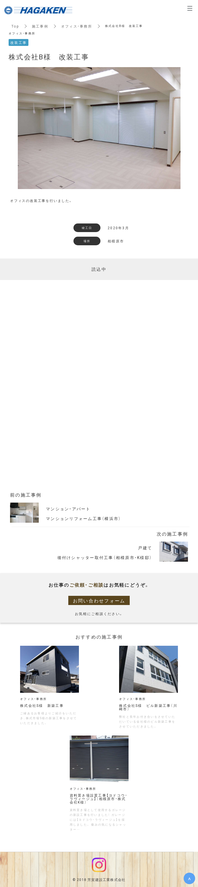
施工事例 (40, 26)
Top (15, 26)
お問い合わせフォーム (99, 600)
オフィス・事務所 (76, 26)
